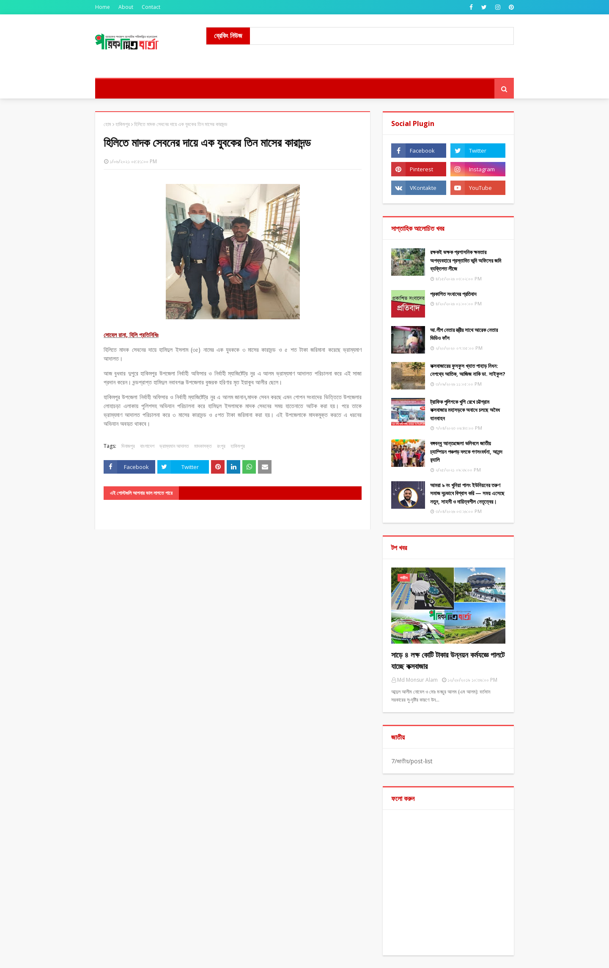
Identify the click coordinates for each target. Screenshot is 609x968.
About (125, 7)
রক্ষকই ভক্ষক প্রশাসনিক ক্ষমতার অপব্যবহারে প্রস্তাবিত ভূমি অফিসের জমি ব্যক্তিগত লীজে (465, 260)
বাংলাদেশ (147, 446)
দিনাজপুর (128, 446)
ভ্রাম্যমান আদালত (174, 446)
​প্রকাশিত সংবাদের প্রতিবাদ (453, 294)
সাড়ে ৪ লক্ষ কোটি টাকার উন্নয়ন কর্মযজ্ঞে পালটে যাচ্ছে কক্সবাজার (448, 660)
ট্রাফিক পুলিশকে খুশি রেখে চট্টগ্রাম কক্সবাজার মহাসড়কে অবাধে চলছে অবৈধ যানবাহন (465, 410)
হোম (107, 124)
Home (102, 7)
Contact (151, 7)
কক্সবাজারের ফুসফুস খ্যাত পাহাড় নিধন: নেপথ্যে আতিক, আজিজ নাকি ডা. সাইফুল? (467, 370)
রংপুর (221, 446)
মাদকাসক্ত (203, 446)
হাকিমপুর (122, 124)
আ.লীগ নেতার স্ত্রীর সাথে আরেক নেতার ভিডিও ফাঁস (464, 334)
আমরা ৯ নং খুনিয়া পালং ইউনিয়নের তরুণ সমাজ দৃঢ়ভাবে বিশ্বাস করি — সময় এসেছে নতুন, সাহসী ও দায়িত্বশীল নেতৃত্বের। (467, 493)
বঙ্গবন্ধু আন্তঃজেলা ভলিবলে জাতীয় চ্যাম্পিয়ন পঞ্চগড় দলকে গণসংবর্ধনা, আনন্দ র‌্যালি (466, 451)
